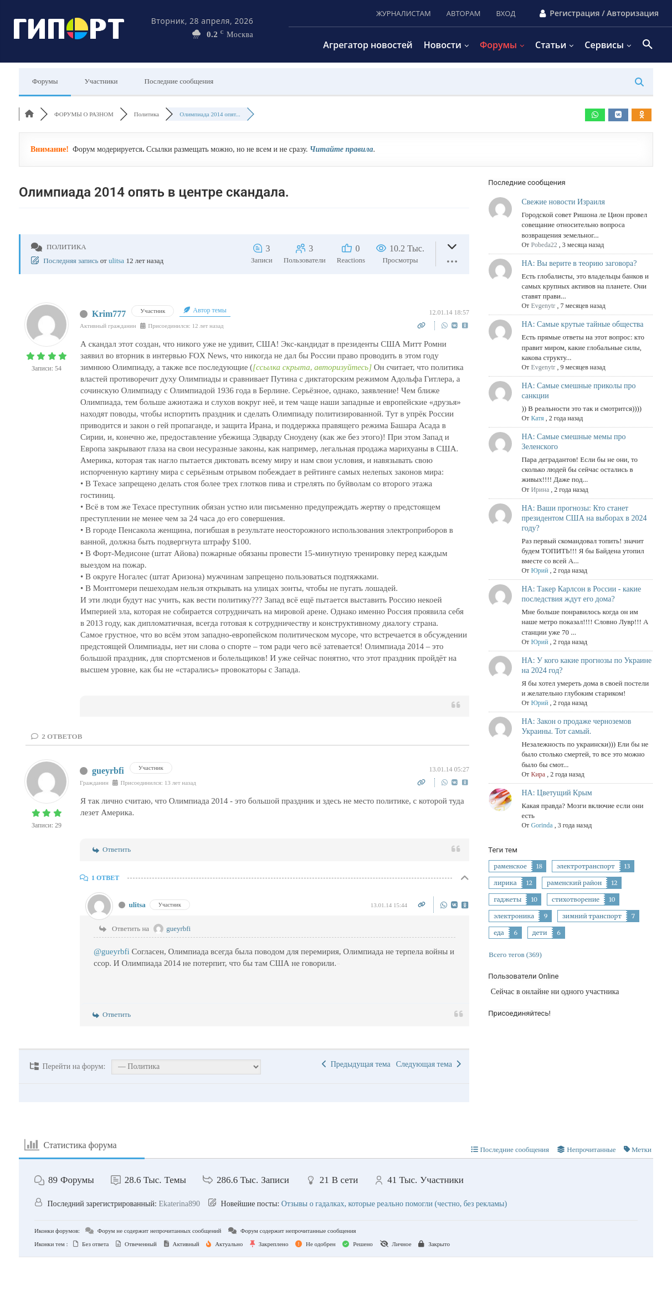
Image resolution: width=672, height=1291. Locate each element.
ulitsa (116, 260)
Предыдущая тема (356, 1064)
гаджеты (507, 899)
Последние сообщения (179, 81)
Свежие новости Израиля (562, 202)
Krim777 (109, 313)
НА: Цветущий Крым (556, 793)
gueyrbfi (108, 770)
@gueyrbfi (112, 951)
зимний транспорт (592, 916)
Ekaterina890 (179, 1204)
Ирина (540, 489)
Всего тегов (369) (515, 954)
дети (539, 933)
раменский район (574, 883)
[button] (648, 45)
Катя (537, 418)
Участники (100, 81)
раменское (510, 866)
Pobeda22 (544, 245)
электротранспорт (586, 866)
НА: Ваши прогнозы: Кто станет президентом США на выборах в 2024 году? (584, 518)
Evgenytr (543, 306)
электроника (514, 916)
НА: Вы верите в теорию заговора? (579, 263)
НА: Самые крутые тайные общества (582, 324)
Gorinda (541, 825)
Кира (538, 774)
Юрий (539, 570)
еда (499, 933)
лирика (505, 883)
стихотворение (575, 899)
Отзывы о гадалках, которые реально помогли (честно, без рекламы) (394, 1204)
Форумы (45, 81)
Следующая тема (428, 1064)
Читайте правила (341, 149)
